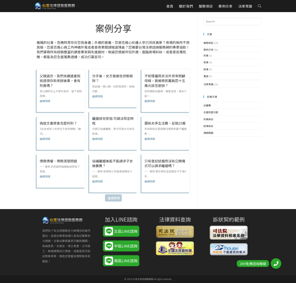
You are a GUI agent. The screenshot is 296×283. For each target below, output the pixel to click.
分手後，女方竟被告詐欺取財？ (112, 78)
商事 (206, 62)
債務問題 (208, 133)
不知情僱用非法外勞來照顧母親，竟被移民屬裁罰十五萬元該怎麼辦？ (164, 80)
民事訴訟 (208, 126)
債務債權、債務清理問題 (58, 160)
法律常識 (208, 84)
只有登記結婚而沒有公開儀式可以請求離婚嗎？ (164, 163)
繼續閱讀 (45, 101)
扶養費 (207, 105)
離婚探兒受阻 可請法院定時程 (113, 121)
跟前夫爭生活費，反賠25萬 (165, 123)
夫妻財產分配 (211, 112)
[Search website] (259, 6)
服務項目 (208, 43)
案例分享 (208, 49)
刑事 (206, 55)
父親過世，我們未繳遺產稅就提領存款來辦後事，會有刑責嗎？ (60, 80)
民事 (206, 69)
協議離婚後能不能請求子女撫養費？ (112, 163)
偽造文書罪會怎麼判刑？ (58, 123)
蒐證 (206, 76)
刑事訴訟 (208, 119)
